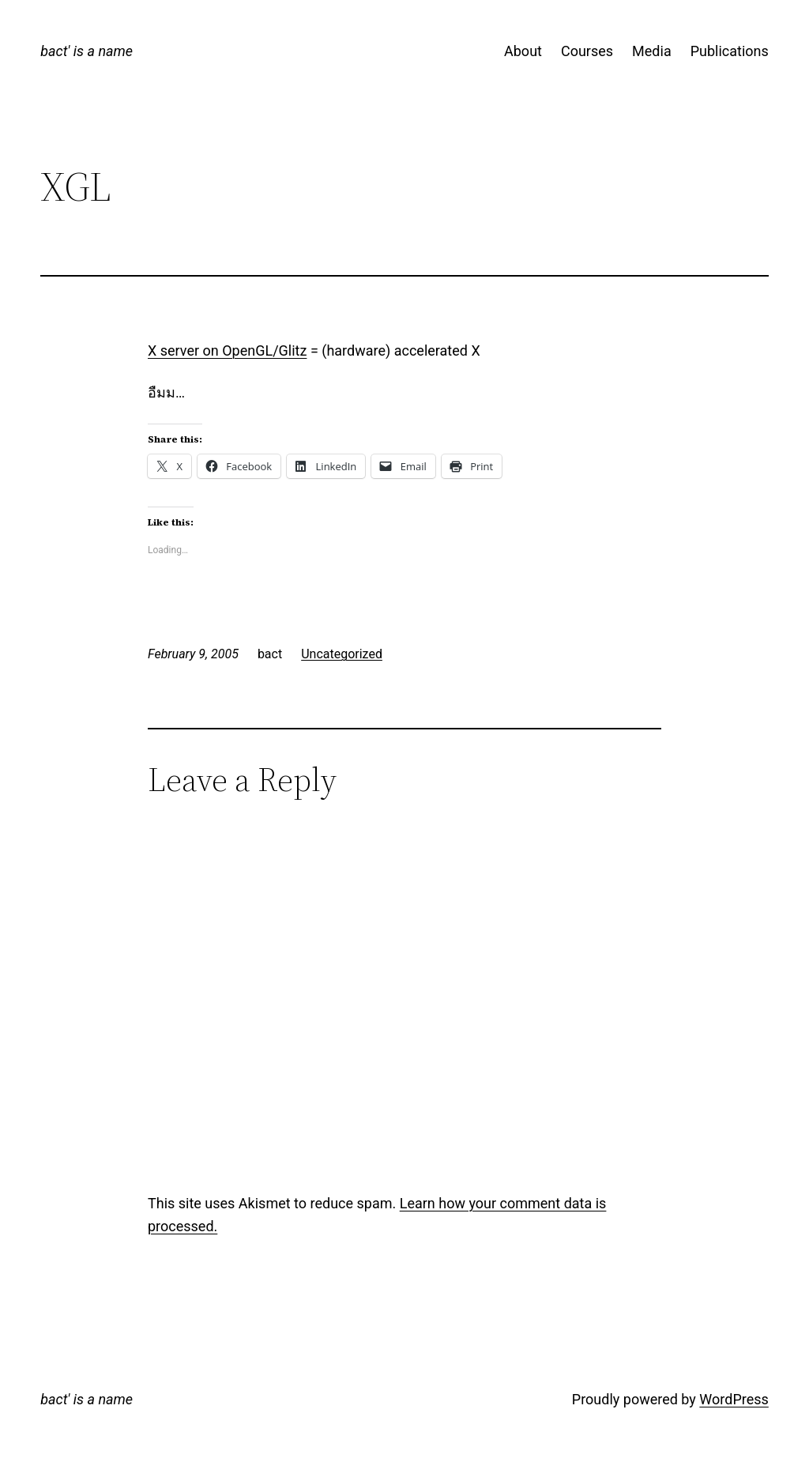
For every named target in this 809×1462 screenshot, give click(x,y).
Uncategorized (341, 653)
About (523, 51)
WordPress (733, 1399)
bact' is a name (86, 51)
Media (652, 51)
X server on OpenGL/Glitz (227, 350)
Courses (587, 51)
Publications (729, 51)
